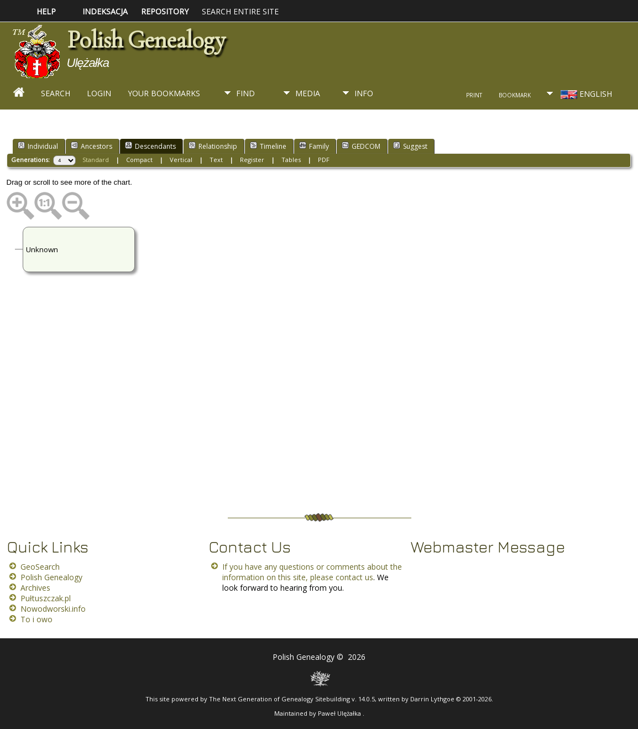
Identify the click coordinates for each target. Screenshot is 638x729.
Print (474, 95)
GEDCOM (361, 146)
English (585, 93)
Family (314, 146)
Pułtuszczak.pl (45, 598)
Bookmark (515, 95)
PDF (324, 159)
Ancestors (91, 146)
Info (363, 93)
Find (245, 93)
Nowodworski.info (53, 608)
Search (55, 93)
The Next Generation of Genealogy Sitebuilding (279, 699)
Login (99, 93)
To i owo (36, 619)
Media (307, 93)
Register (252, 159)
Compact (139, 159)
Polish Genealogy (146, 40)
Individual (38, 146)
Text (216, 159)
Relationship (213, 146)
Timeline (268, 146)
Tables (291, 159)
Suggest (410, 146)
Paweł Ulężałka (340, 713)
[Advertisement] (319, 425)
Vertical (181, 159)
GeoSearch (40, 566)
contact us (354, 577)
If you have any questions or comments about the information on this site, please (312, 571)
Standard (95, 159)
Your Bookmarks (164, 93)
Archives (35, 587)
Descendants (150, 146)
